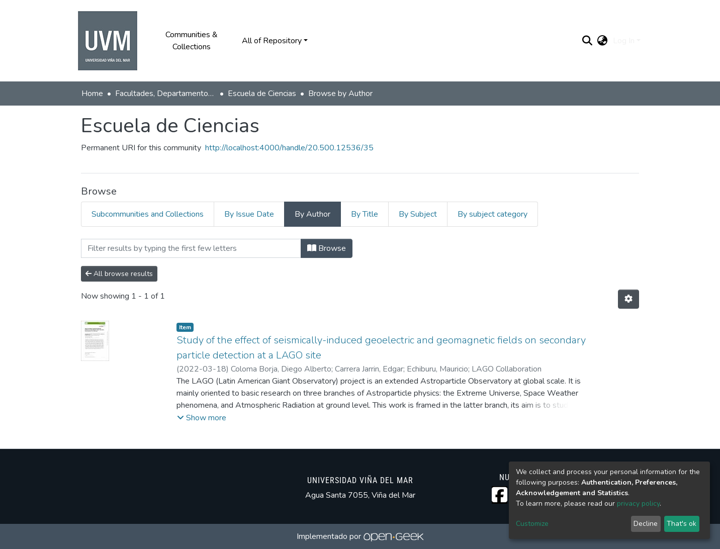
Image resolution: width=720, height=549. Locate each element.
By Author (312, 214)
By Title (364, 214)
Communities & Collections (191, 40)
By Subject (418, 214)
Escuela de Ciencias (262, 93)
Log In (624, 40)
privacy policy (638, 503)
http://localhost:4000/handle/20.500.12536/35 (289, 147)
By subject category (492, 214)
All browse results (119, 274)
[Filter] (191, 248)
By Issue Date (249, 214)
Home (92, 93)
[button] (602, 41)
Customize (532, 523)
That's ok (681, 523)
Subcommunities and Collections (148, 214)
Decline (646, 523)
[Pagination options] (628, 299)
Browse (326, 248)
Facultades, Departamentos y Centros (165, 93)
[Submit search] (587, 40)
